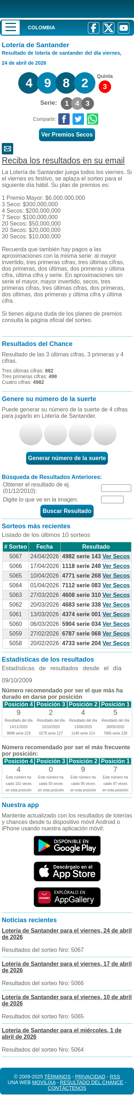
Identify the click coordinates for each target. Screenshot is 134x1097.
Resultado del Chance (91, 1082)
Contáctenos (67, 1088)
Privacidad (90, 1076)
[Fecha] (116, 488)
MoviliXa (43, 1082)
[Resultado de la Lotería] (59, 8)
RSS (115, 1076)
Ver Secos (116, 556)
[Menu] (11, 27)
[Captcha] (112, 499)
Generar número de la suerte (67, 458)
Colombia (41, 27)
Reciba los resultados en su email (63, 160)
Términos (57, 1076)
